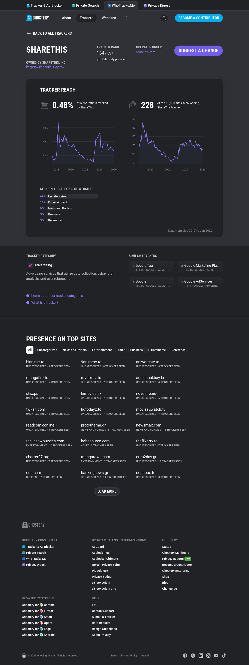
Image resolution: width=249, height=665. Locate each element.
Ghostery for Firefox (38, 611)
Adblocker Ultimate (105, 558)
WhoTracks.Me (121, 5)
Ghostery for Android (38, 635)
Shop (165, 576)
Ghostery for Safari (37, 617)
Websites (109, 18)
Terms (114, 655)
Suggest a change (198, 50)
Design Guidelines (104, 629)
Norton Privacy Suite (106, 564)
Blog (165, 582)
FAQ (95, 605)
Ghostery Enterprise (175, 570)
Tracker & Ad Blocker (44, 5)
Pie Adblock (100, 570)
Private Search (85, 5)
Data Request (101, 623)
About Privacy (101, 635)
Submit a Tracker (103, 617)
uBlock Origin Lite (104, 588)
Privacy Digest (156, 5)
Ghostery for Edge (36, 629)
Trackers (86, 18)
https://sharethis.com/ (45, 67)
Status (166, 546)
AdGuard (98, 546)
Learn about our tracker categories (54, 296)
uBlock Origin (101, 582)
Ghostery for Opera (37, 623)
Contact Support (103, 611)
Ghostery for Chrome (38, 605)
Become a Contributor (198, 18)
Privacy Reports (176, 559)
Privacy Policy (129, 655)
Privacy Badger (102, 576)
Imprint (145, 655)
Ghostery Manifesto (175, 552)
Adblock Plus (101, 552)
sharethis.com (145, 52)
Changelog (169, 588)
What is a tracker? (42, 303)
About (66, 18)
